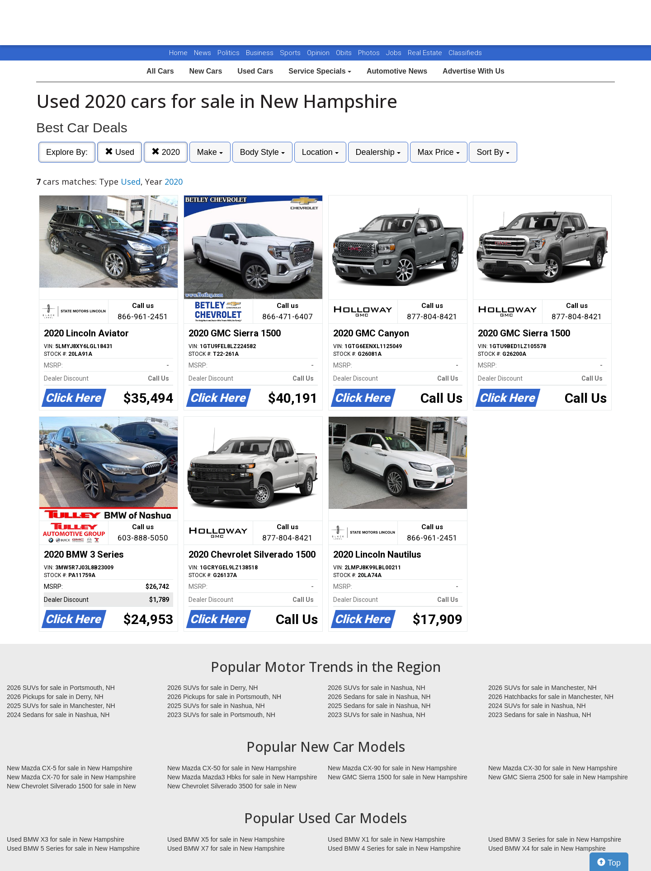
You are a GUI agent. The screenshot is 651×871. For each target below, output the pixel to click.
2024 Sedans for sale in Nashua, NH (58, 714)
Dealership (378, 152)
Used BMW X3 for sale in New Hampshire (65, 839)
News (202, 53)
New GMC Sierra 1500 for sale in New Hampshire (397, 777)
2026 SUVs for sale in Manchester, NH (542, 687)
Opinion (319, 53)
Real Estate (426, 53)
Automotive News (397, 71)
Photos (370, 53)
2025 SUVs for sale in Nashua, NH (216, 705)
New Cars (205, 71)
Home (178, 53)
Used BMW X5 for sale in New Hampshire (226, 839)
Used (119, 152)
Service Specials (319, 71)
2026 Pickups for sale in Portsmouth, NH (224, 696)
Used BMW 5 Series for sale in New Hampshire (73, 848)
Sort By (492, 152)
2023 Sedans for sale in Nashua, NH (539, 714)
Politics (228, 53)
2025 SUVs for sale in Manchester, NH (61, 705)
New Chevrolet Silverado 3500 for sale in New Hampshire (232, 787)
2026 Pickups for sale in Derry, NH (55, 696)
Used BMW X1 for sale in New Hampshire (386, 839)
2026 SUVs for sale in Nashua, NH (376, 687)
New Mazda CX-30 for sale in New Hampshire (553, 768)
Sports (291, 53)
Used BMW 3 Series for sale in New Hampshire (554, 839)
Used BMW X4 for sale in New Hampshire (547, 848)
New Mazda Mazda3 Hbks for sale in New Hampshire (242, 777)
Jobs (394, 53)
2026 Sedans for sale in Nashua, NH (379, 696)
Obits (345, 53)
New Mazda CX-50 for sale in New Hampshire (232, 768)
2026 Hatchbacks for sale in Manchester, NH (550, 696)
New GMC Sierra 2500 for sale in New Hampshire (558, 777)
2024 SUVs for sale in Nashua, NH (537, 705)
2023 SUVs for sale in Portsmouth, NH (221, 714)
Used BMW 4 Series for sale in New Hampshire (394, 848)
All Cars (160, 71)
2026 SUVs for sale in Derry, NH (212, 687)
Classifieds (465, 53)
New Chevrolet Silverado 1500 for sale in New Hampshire (71, 787)
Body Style (262, 152)
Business (260, 53)
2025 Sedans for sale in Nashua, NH (379, 705)
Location (320, 152)
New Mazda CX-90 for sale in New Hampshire (392, 768)
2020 (165, 152)
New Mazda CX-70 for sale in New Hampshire (71, 777)
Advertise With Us (474, 71)
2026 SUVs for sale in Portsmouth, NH (61, 687)
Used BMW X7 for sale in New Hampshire (226, 848)
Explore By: (67, 152)
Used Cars (255, 71)
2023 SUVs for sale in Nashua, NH (376, 714)
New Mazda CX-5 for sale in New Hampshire (69, 768)
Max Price (439, 152)
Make (210, 152)
